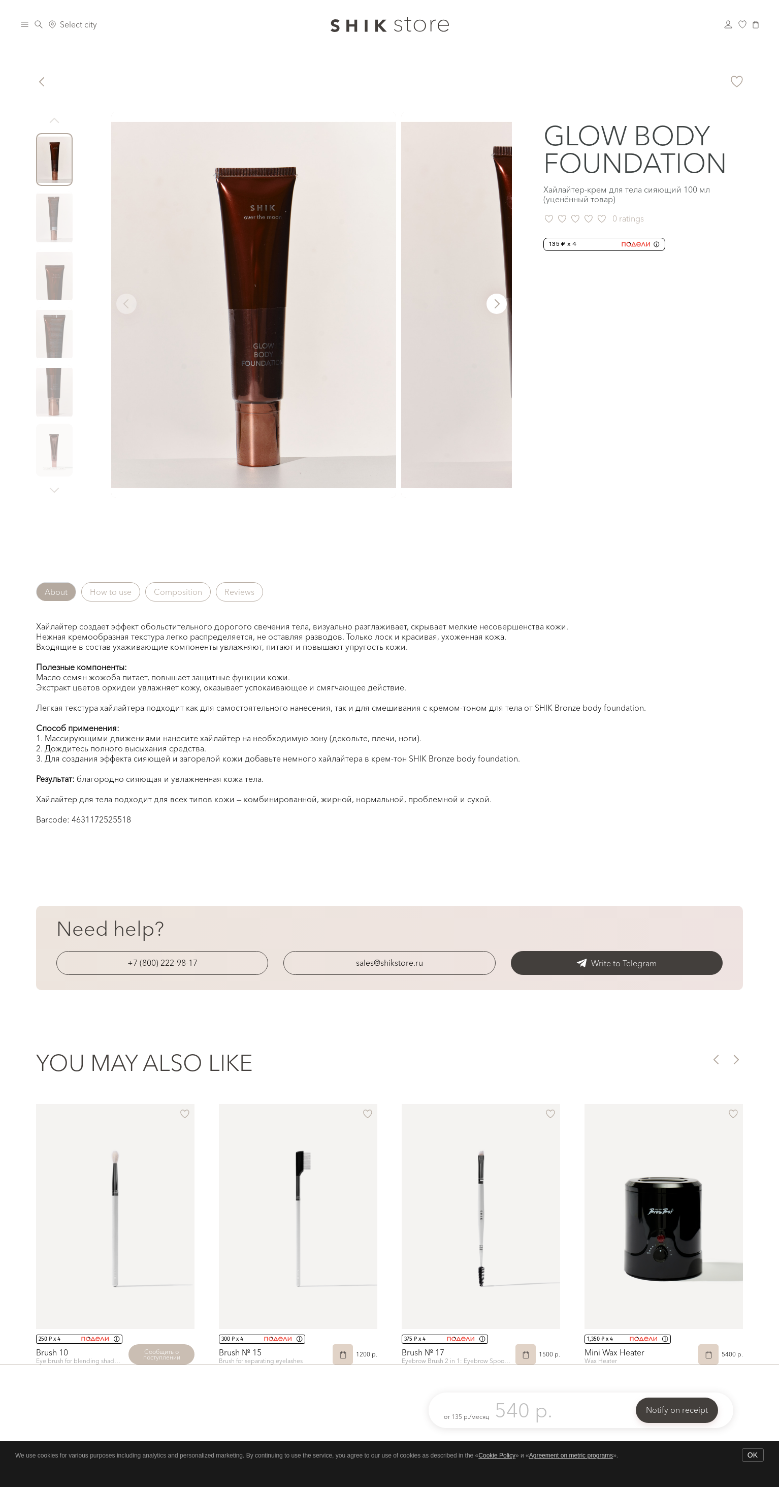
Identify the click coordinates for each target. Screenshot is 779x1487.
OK (753, 1455)
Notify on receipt (677, 1410)
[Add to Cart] (343, 1354)
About (56, 592)
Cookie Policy (496, 1455)
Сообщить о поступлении (161, 1354)
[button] (496, 304)
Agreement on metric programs (571, 1455)
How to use (111, 592)
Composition (178, 592)
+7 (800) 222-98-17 (162, 963)
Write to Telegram (616, 963)
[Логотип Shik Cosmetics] (390, 24)
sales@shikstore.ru (389, 963)
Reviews (239, 592)
